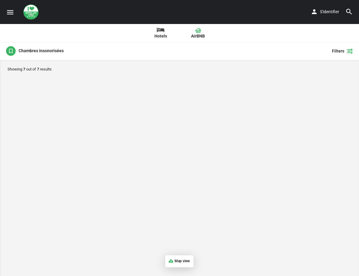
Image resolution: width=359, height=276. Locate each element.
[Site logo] (31, 12)
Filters (342, 51)
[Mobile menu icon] (10, 12)
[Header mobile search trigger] (349, 12)
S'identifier (329, 11)
